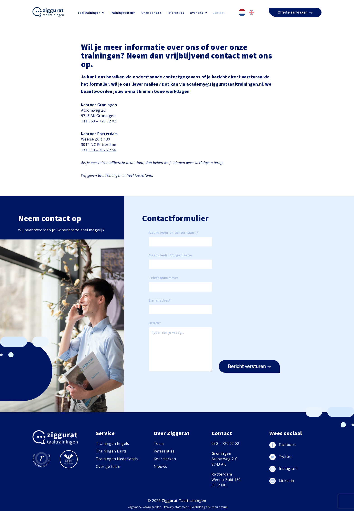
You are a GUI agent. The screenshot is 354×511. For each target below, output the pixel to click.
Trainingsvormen (123, 13)
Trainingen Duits (111, 451)
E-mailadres (160, 300)
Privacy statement (176, 507)
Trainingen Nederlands (117, 458)
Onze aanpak (151, 13)
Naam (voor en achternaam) (173, 233)
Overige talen (108, 466)
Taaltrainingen (91, 13)
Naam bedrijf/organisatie (170, 255)
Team (159, 443)
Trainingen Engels (112, 443)
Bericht (155, 323)
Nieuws (160, 466)
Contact (218, 13)
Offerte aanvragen (295, 12)
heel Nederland (139, 175)
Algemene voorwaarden (145, 507)
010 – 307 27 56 (102, 150)
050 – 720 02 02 (102, 121)
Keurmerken (165, 458)
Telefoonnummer (163, 278)
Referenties (175, 13)
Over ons (198, 13)
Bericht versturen (249, 366)
